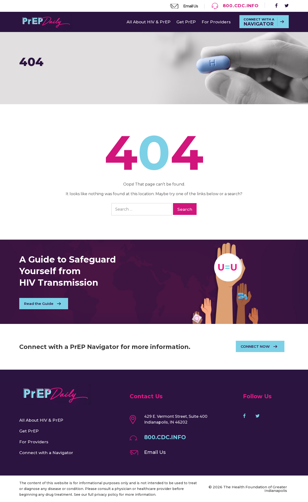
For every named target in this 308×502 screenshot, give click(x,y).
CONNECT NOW (255, 346)
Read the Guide (38, 303)
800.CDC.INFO (241, 5)
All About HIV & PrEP (149, 21)
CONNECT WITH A (259, 22)
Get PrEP (186, 21)
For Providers (216, 21)
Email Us (190, 6)
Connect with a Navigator (46, 452)
